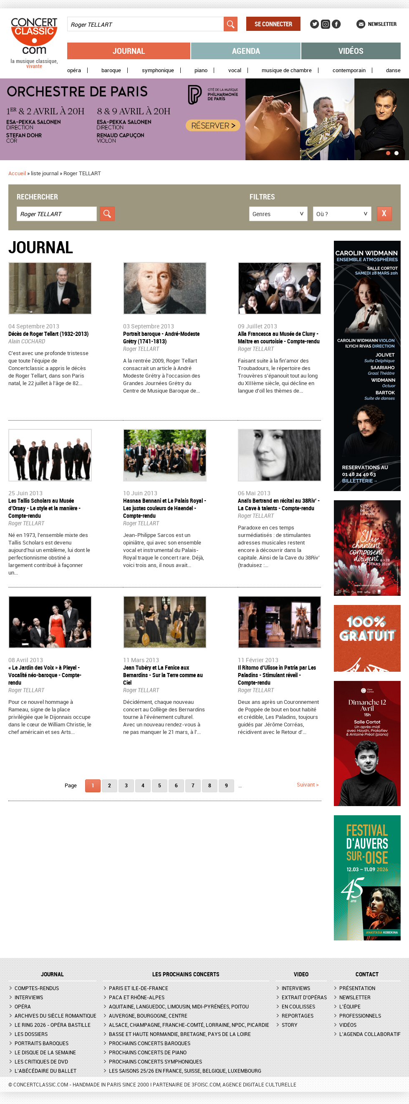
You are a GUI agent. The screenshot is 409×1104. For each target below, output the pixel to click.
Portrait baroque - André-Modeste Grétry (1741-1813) (161, 337)
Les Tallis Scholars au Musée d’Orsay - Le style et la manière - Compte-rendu (44, 508)
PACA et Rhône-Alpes (136, 997)
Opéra (74, 70)
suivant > (308, 784)
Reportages (297, 1015)
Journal (129, 50)
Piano (200, 70)
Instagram (325, 24)
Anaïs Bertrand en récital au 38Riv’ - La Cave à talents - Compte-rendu (279, 504)
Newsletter (382, 24)
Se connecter (273, 24)
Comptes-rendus (37, 988)
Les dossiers (31, 1034)
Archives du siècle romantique (55, 1015)
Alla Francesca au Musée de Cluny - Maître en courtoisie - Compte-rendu (279, 337)
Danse (393, 70)
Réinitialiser (384, 214)
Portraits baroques (41, 1043)
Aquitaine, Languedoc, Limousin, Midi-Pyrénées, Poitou (179, 1006)
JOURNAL (52, 974)
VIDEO (301, 974)
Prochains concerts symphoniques (155, 1061)
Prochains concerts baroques (149, 1043)
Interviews (29, 997)
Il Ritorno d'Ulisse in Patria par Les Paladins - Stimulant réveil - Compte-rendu (277, 674)
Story (290, 1024)
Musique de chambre (287, 70)
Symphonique (158, 70)
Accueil (17, 173)
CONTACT (367, 974)
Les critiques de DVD (41, 1061)
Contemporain (349, 70)
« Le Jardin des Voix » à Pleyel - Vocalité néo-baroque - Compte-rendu (44, 674)
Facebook (336, 24)
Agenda (246, 50)
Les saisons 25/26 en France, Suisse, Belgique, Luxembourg (185, 1070)
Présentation (357, 988)
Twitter (314, 24)
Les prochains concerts (186, 974)
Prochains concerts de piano (148, 1052)
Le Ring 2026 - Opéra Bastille (53, 1024)
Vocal (234, 70)
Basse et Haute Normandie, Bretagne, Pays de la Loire (180, 1034)
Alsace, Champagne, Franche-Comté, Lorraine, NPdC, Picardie (189, 1024)
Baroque (111, 70)
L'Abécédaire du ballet (45, 1070)
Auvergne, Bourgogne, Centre (148, 1015)
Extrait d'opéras (304, 997)
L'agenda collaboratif (370, 1034)
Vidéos (351, 50)
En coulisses (298, 1006)
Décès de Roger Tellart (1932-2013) (48, 334)
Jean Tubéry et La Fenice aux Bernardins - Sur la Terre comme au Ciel (163, 674)
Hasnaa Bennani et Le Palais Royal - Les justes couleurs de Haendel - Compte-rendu (164, 508)
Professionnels (360, 1015)
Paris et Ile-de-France (138, 988)
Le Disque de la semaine (45, 1052)
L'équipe (350, 1006)
